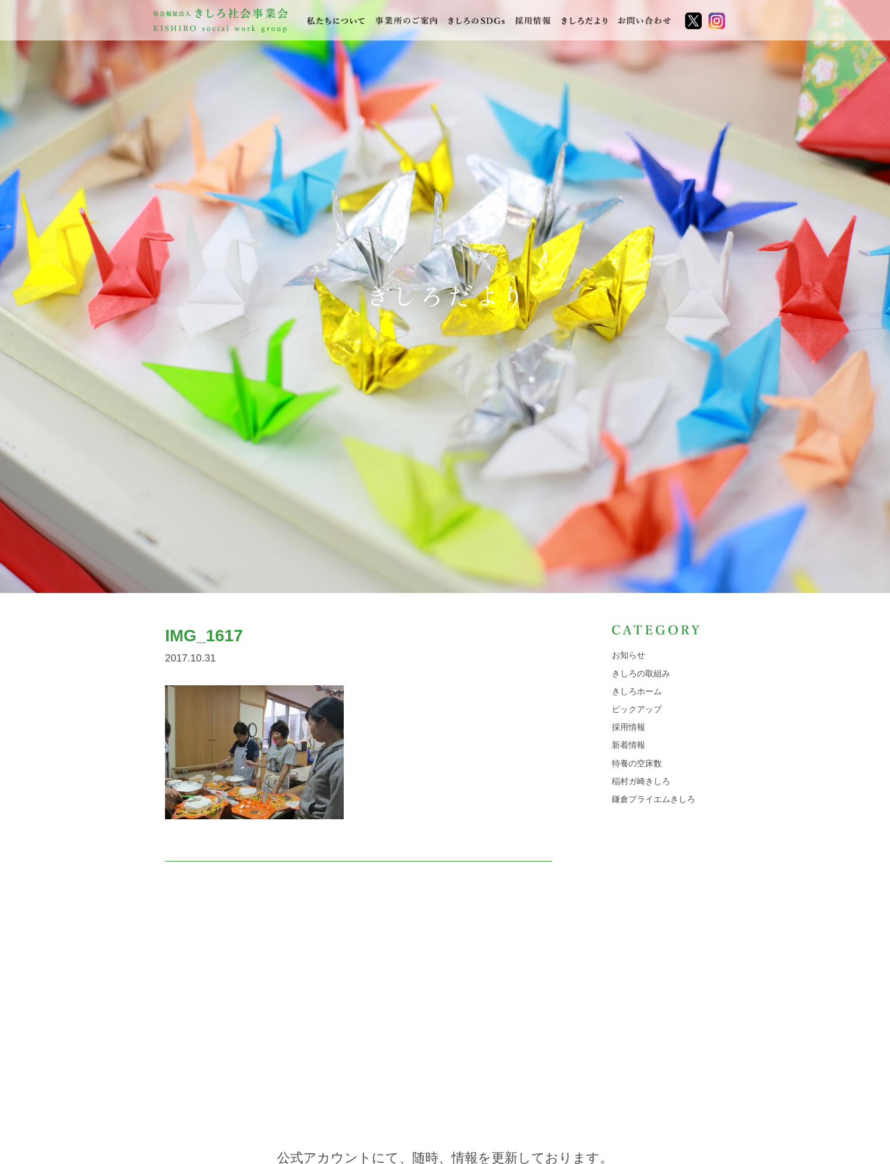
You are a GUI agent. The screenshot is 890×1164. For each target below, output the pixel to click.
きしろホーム (637, 691)
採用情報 (628, 727)
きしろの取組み (641, 673)
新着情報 (628, 745)
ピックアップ (637, 709)
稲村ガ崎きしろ (641, 781)
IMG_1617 (204, 635)
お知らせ (628, 655)
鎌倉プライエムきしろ (653, 799)
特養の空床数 (637, 763)
